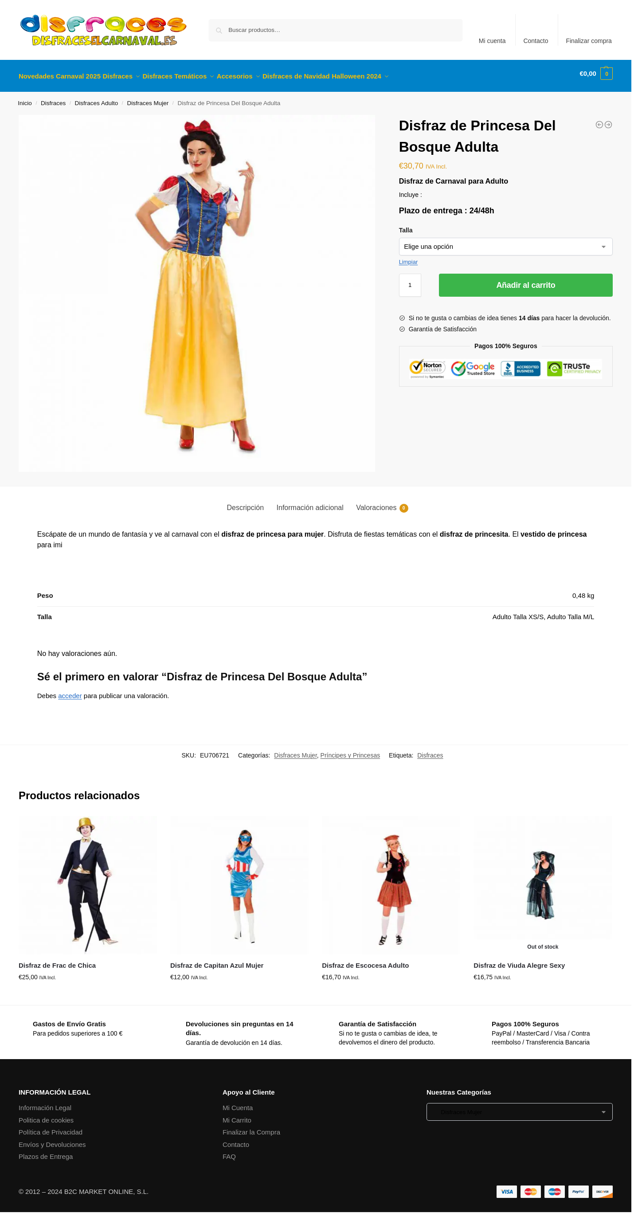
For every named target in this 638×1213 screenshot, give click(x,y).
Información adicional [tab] (310, 502)
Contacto (535, 40)
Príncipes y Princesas (350, 750)
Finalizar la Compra (251, 1127)
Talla (406, 224)
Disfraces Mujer (147, 98)
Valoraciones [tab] (382, 503)
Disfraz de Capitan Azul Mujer (216, 960)
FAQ (229, 1151)
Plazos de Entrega (46, 1151)
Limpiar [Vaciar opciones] (408, 256)
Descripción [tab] (245, 502)
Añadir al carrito (525, 279)
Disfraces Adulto (96, 98)
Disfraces (53, 98)
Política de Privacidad (50, 1127)
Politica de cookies (46, 1115)
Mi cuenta (492, 40)
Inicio (25, 98)
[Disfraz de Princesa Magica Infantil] (599, 119)
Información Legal (45, 1103)
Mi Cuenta (238, 1103)
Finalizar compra (588, 40)
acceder (70, 691)
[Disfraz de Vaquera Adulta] (608, 119)
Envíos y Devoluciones (52, 1139)
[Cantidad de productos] (410, 279)
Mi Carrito (237, 1115)
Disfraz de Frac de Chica (57, 960)
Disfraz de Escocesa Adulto (365, 960)
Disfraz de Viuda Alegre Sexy (519, 960)
